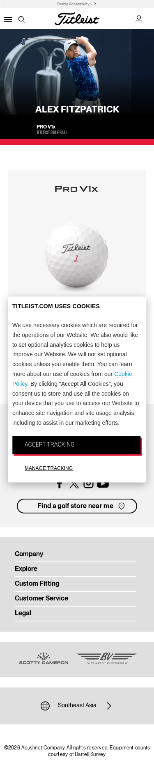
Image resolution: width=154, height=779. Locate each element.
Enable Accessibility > (74, 4)
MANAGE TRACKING (49, 468)
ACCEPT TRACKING (50, 444)
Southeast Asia (77, 706)
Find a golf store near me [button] (81, 506)
